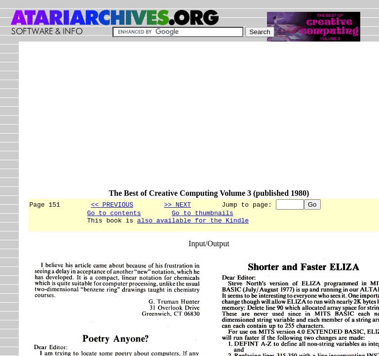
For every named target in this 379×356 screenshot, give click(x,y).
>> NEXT (177, 204)
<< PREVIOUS (112, 204)
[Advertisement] (203, 119)
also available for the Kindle (193, 223)
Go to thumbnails (202, 214)
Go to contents (114, 214)
